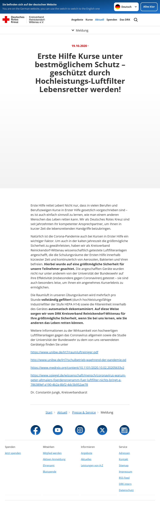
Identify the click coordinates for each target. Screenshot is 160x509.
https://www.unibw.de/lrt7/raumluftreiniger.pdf (64, 352)
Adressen (124, 453)
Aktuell (99, 19)
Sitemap (123, 465)
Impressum (125, 471)
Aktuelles (86, 459)
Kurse (89, 19)
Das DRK (125, 19)
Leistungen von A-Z (92, 465)
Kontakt (123, 459)
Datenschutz (126, 490)
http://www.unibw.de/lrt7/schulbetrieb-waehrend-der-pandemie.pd (78, 360)
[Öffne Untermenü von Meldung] (80, 30)
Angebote (77, 19)
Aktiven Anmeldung (54, 459)
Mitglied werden (52, 453)
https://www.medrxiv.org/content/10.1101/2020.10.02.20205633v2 (77, 367)
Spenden (112, 19)
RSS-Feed (124, 477)
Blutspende (49, 471)
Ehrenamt (49, 465)
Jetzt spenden (13, 453)
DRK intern (125, 484)
